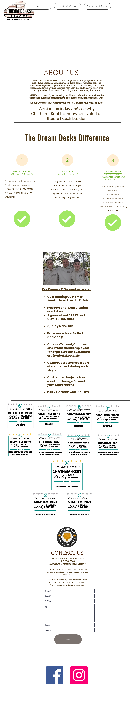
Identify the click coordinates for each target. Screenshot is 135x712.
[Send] (68, 639)
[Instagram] (79, 675)
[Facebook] (54, 675)
